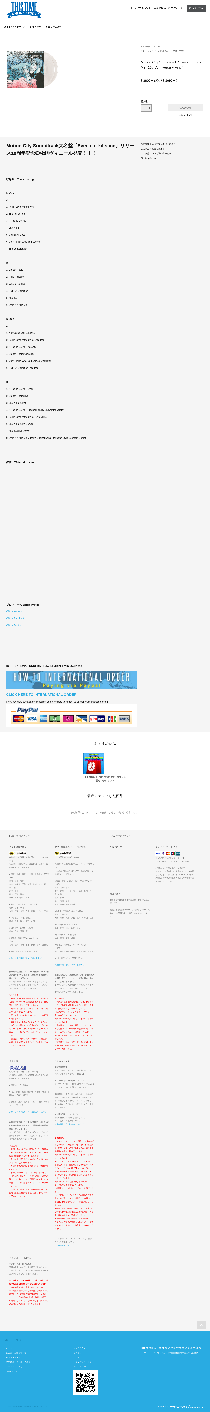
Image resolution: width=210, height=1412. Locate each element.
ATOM (83, 1367)
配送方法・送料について (17, 1357)
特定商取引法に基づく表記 (18, 1362)
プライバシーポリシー (16, 1367)
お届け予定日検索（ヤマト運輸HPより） (26, 958)
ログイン (172, 8)
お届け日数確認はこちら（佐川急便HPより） (28, 1112)
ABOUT (35, 27)
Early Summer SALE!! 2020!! (172, 51)
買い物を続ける (148, 158)
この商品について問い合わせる (156, 153)
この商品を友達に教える (153, 149)
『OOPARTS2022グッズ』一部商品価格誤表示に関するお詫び (169, 1353)
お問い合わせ (12, 1371)
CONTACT (54, 27)
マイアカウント (142, 8)
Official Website (14, 611)
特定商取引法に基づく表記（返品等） (159, 144)
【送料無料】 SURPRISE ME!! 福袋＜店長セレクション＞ (105, 779)
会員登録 (158, 8)
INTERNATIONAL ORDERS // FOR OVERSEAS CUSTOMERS (171, 1348)
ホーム (9, 1348)
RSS (75, 1367)
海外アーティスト (148, 47)
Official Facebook (15, 618)
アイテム (196, 8)
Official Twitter (13, 625)
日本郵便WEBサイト (63, 1245)
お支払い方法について (16, 1353)
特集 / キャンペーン (149, 51)
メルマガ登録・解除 (82, 1362)
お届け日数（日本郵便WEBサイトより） (71, 1124)
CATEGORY (14, 27)
